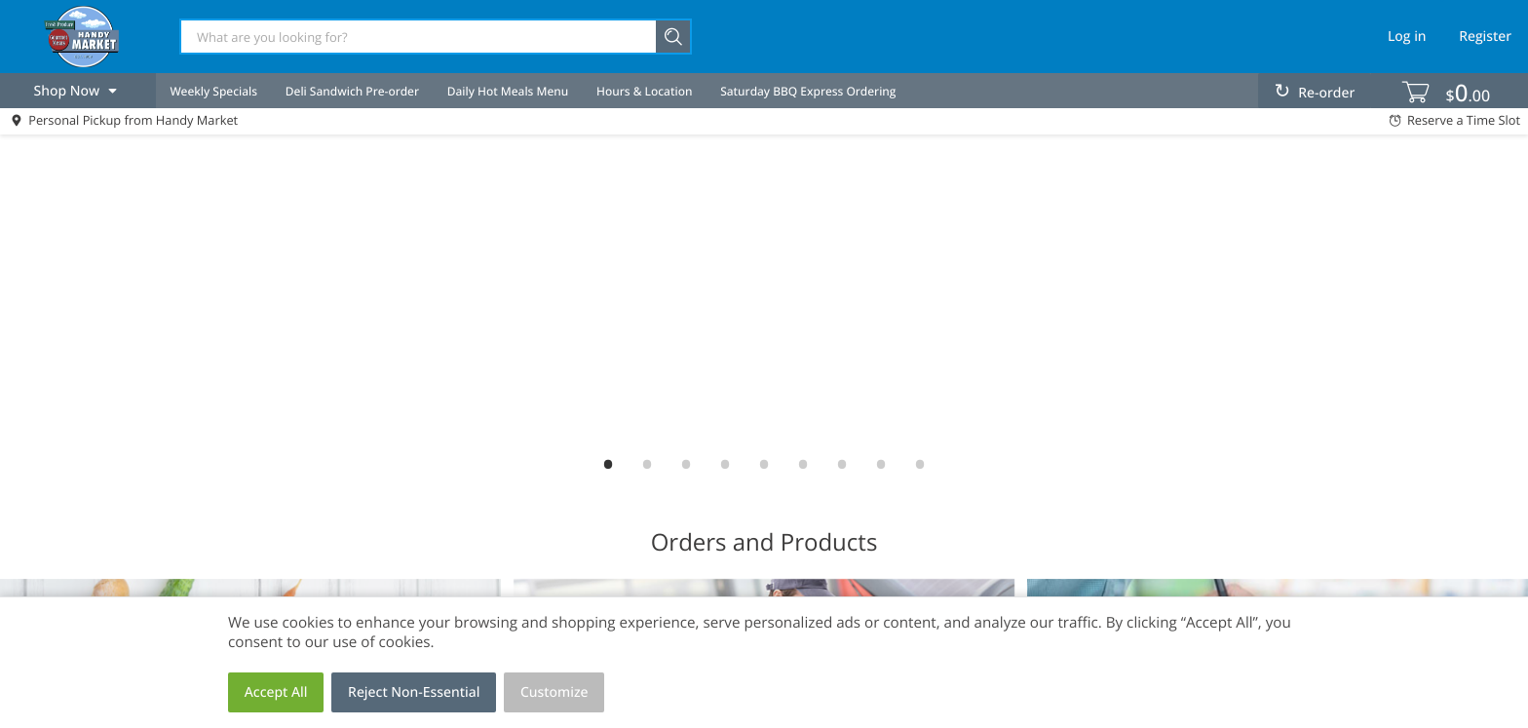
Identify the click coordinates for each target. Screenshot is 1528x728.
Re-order (1326, 93)
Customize (554, 692)
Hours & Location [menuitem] (644, 91)
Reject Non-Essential (413, 692)
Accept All (276, 692)
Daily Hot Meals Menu (508, 91)
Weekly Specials (213, 91)
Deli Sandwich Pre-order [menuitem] (352, 91)
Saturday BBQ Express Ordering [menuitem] (808, 91)
